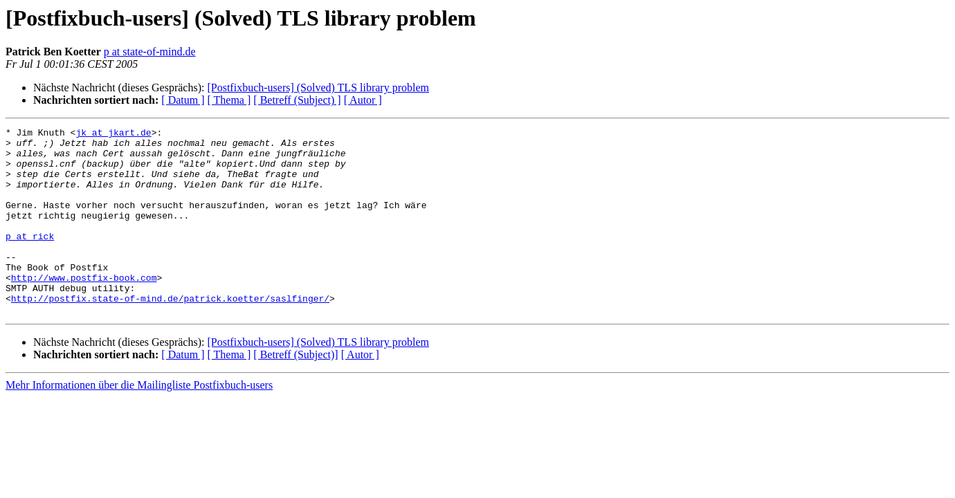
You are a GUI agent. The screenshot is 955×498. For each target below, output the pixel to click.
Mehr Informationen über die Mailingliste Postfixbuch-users (139, 422)
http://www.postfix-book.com (84, 308)
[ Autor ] (363, 100)
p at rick (30, 258)
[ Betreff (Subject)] (295, 392)
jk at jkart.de (113, 134)
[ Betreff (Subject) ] (296, 100)
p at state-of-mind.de (150, 51)
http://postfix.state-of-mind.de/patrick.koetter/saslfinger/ (170, 333)
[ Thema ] (229, 100)
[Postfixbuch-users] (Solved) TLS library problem (318, 87)
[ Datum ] (182, 100)
